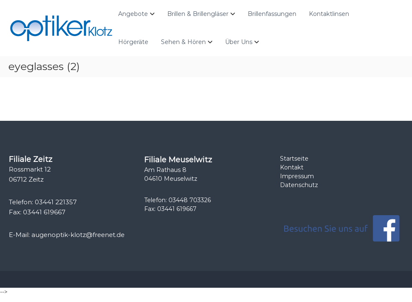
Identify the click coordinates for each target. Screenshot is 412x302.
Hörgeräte (133, 42)
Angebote (133, 14)
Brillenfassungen (272, 14)
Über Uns (238, 42)
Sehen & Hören (183, 42)
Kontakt (291, 167)
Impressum (297, 176)
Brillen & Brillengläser (197, 14)
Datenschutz (299, 185)
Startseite (294, 158)
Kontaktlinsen (329, 14)
